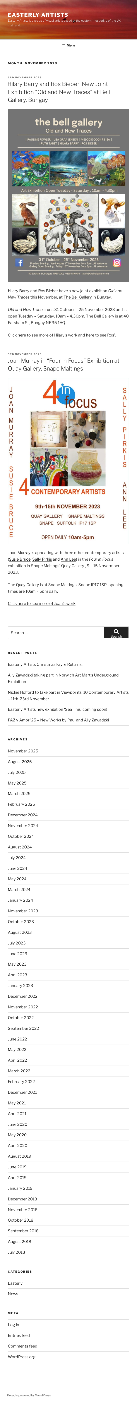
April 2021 (17, 1113)
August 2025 (20, 761)
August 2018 (19, 1241)
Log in (13, 1324)
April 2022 (17, 1060)
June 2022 (17, 1039)
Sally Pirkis (42, 559)
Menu (68, 45)
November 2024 (23, 825)
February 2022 (21, 1081)
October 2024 (21, 836)
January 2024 (20, 900)
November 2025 (23, 751)
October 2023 (21, 921)
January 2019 (20, 1188)
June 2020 (17, 1124)
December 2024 (23, 815)
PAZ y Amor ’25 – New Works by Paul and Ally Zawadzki (58, 720)
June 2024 (17, 868)
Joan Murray (19, 552)
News (13, 1293)
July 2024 (17, 857)
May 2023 (17, 964)
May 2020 (17, 1135)
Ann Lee (68, 559)
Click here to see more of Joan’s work (41, 603)
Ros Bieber (48, 290)
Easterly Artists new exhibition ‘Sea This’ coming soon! (57, 709)
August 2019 (19, 1156)
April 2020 (17, 1145)
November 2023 (23, 911)
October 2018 (20, 1220)
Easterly (15, 1283)
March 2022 (19, 1071)
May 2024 (17, 879)
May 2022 (17, 1049)
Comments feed (22, 1346)
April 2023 (17, 975)
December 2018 (22, 1199)
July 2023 (17, 943)
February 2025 (21, 804)
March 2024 (19, 889)
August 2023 (20, 932)
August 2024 (20, 847)
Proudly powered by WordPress (29, 1395)
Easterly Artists (38, 15)
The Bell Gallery (77, 297)
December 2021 (22, 1092)
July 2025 (17, 772)
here (22, 335)
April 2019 (17, 1177)
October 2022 (21, 1017)
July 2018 (16, 1252)
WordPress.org (22, 1356)
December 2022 (23, 996)
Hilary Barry (18, 290)
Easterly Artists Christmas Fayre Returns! (45, 664)
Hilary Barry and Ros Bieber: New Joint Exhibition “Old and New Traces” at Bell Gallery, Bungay (58, 92)
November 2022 (23, 1007)
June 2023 (17, 953)
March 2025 (19, 793)
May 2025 (17, 783)
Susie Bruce (20, 559)
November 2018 (23, 1209)
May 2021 (17, 1103)
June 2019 (17, 1167)
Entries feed (19, 1335)
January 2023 (20, 985)
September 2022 (23, 1028)
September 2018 (23, 1231)
